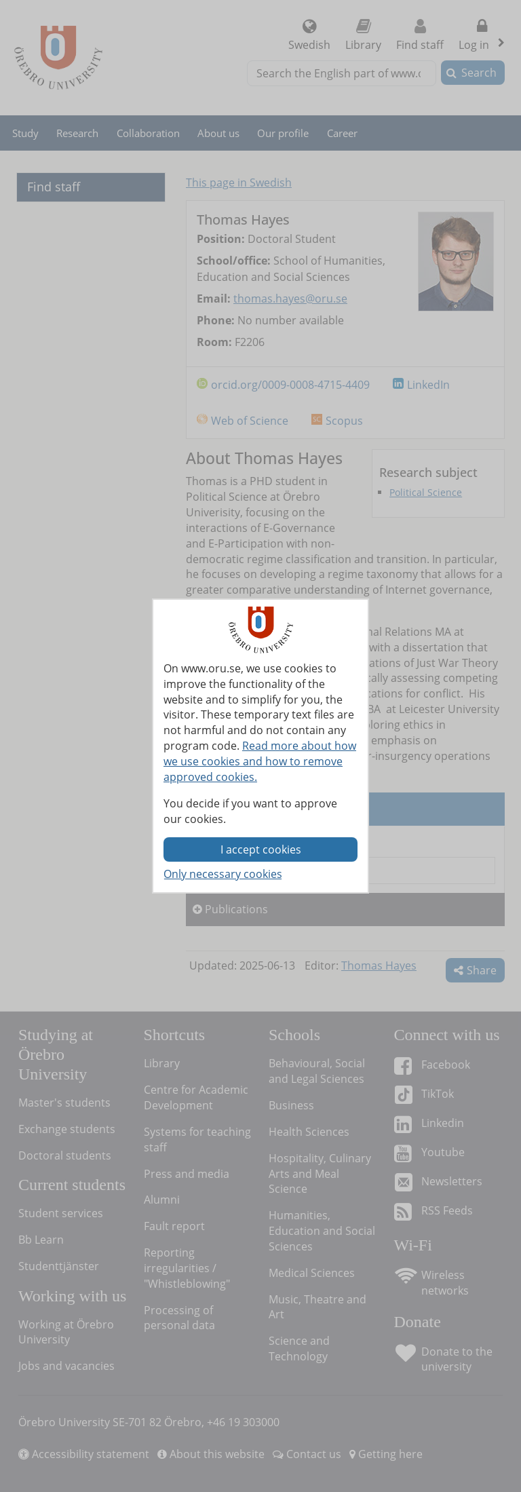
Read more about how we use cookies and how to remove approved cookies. (259, 761)
